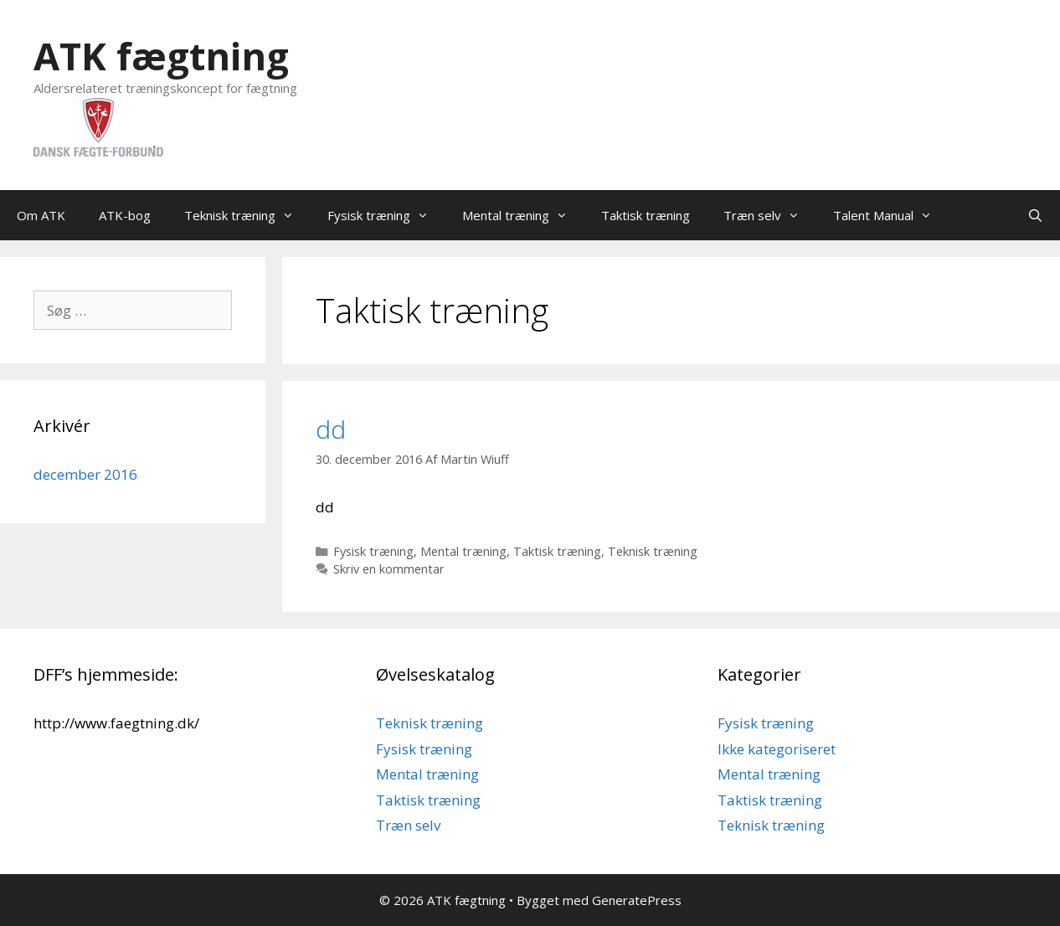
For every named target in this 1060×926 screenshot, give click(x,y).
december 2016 (85, 474)
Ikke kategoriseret (777, 749)
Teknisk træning (247, 215)
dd (331, 429)
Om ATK (41, 215)
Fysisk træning (386, 215)
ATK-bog (125, 215)
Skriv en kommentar (389, 569)
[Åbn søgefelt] (1035, 215)
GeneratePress (637, 900)
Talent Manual (891, 215)
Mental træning (523, 215)
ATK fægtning (161, 55)
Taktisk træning (645, 215)
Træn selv (769, 215)
